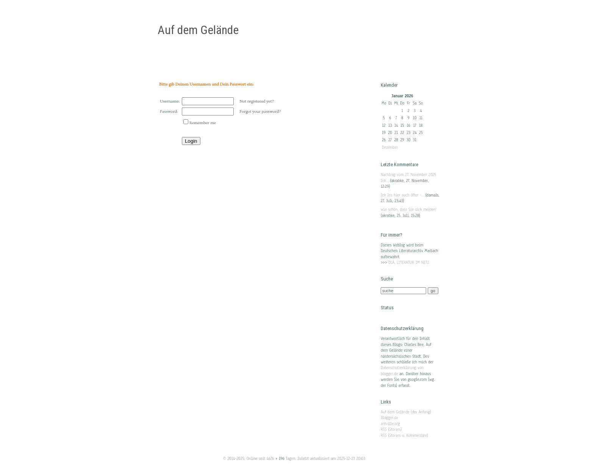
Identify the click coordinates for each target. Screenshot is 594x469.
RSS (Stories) (391, 429)
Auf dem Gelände (198, 30)
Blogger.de (389, 418)
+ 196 (280, 458)
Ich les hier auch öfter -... (402, 195)
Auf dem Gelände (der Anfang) (406, 412)
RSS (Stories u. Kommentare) (404, 435)
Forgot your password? (260, 111)
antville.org (390, 424)
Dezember (390, 147)
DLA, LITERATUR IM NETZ (408, 262)
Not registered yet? (256, 101)
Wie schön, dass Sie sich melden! (408, 209)
